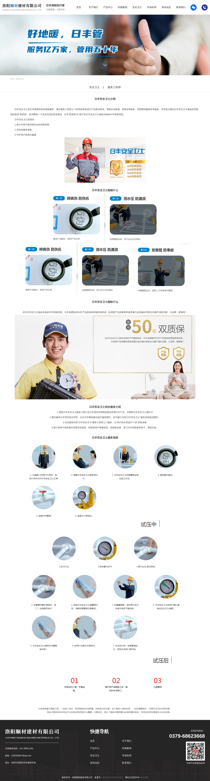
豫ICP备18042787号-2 (113, 777)
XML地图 (144, 777)
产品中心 (94, 748)
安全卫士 (20, 79)
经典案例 (126, 748)
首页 (12, 79)
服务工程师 (114, 87)
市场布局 (126, 755)
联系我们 (126, 763)
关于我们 (126, 741)
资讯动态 (94, 763)
